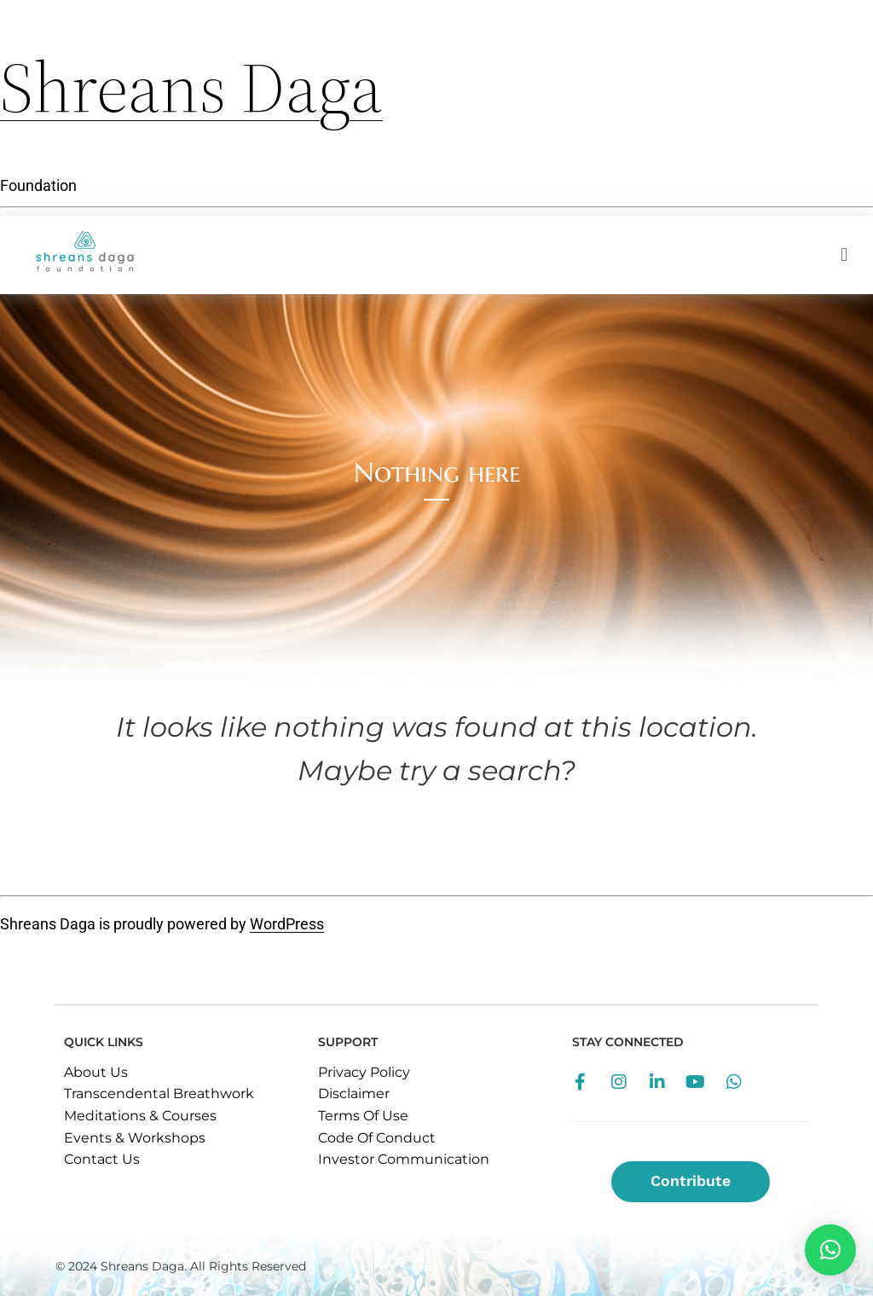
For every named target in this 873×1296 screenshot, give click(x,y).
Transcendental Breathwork (159, 1093)
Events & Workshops (134, 1138)
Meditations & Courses (140, 1116)
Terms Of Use (363, 1116)
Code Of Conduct (377, 1138)
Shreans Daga (191, 87)
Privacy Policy (364, 1072)
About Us (96, 1072)
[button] (830, 1250)
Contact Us (102, 1159)
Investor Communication (403, 1159)
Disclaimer (354, 1093)
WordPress (287, 924)
